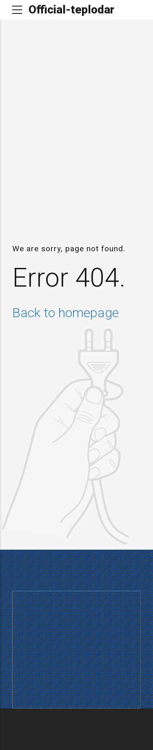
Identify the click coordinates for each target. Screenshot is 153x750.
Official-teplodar (71, 9)
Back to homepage (65, 312)
